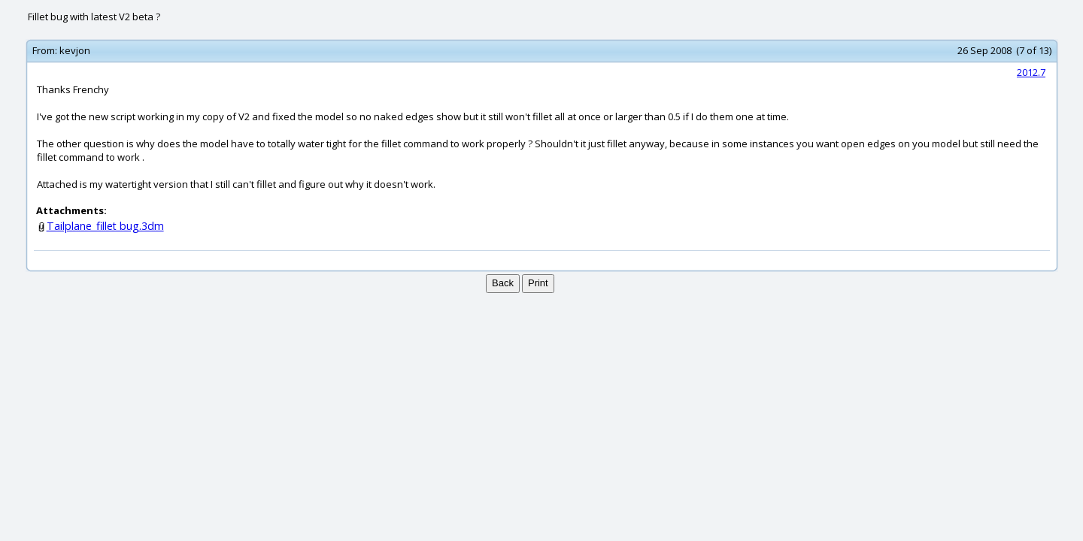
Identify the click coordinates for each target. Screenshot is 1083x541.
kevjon (74, 50)
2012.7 (1031, 72)
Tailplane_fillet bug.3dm (105, 226)
